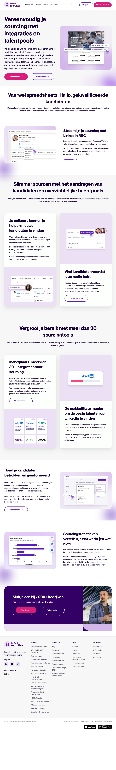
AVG (92, 721)
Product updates (58, 661)
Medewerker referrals (39, 659)
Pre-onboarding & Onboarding (37, 693)
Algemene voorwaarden (71, 721)
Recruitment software (39, 647)
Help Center (56, 657)
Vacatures (76, 654)
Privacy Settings (78, 666)
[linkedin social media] (6, 664)
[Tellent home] (13, 644)
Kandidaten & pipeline (39, 670)
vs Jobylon (97, 657)
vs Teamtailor (98, 647)
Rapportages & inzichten (40, 701)
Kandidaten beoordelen (39, 674)
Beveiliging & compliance (40, 712)
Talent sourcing (36, 656)
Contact (75, 647)
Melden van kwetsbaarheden (78, 658)
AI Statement (108, 721)
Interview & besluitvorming (36, 678)
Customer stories (58, 654)
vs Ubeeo (96, 654)
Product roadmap (58, 664)
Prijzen (38, 5)
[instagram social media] (18, 664)
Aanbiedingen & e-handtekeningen (37, 687)
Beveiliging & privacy (79, 663)
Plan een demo (102, 5)
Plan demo (26, 610)
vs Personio (97, 650)
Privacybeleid (84, 721)
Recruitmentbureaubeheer (40, 663)
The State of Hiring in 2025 (59, 669)
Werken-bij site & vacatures (37, 651)
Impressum (98, 721)
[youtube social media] (12, 664)
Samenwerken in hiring (39, 683)
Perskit (74, 650)
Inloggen (86, 5)
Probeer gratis (53, 610)
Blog (53, 647)
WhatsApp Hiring (37, 666)
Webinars (55, 650)
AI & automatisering (38, 705)
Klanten (45, 5)
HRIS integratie (36, 698)
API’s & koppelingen (38, 708)
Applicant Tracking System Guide (58, 675)
